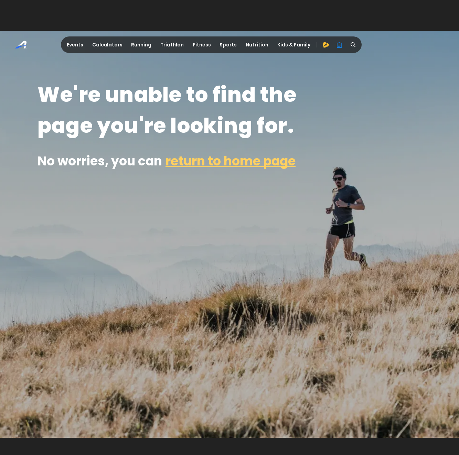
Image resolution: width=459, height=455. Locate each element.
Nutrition (257, 44)
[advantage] (326, 45)
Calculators (107, 44)
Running (141, 44)
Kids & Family (293, 44)
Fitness (202, 44)
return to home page (231, 161)
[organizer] (339, 45)
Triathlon (172, 44)
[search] (353, 45)
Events (75, 44)
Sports (228, 44)
